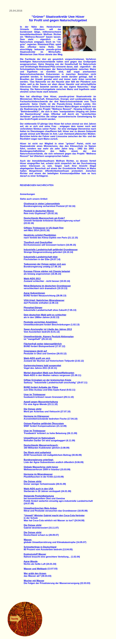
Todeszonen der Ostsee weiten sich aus (45, 264)
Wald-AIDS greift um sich (37, 358)
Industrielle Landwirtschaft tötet (41, 257)
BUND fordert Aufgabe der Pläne (41, 387)
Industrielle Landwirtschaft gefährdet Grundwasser (51, 249)
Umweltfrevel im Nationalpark (39, 438)
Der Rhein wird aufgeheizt (37, 452)
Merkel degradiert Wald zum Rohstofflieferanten (49, 373)
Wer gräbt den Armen (35, 573)
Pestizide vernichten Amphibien (40, 322)
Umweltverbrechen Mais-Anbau (40, 508)
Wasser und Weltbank (35, 569)
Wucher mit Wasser (34, 581)
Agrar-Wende (31, 561)
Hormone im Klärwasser (36, 416)
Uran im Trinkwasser (35, 394)
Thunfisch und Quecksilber (38, 242)
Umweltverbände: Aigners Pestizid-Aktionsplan (49, 336)
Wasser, (28, 540)
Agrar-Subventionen (34, 293)
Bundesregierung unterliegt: (39, 460)
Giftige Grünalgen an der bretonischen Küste (47, 380)
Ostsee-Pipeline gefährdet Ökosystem (44, 423)
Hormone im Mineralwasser (38, 474)
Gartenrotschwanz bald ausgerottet (42, 365)
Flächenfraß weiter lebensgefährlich (43, 344)
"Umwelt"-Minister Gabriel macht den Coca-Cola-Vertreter (54, 515)
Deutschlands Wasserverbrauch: (41, 445)
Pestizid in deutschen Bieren (39, 211)
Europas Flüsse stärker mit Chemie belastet (47, 271)
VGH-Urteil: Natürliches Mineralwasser (44, 300)
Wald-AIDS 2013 (32, 278)
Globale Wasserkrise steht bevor (41, 467)
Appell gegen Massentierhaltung (41, 402)
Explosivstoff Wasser (35, 554)
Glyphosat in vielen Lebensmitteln (42, 203)
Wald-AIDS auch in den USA (38, 489)
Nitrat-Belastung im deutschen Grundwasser (47, 286)
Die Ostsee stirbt (32, 409)
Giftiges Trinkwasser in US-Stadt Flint (43, 228)
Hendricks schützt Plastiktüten (40, 235)
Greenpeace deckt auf (35, 351)
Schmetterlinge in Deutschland (40, 547)
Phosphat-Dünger (33, 307)
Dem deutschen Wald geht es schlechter (45, 315)
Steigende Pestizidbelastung (39, 496)
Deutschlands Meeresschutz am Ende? (44, 218)
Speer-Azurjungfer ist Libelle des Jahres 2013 (48, 329)
